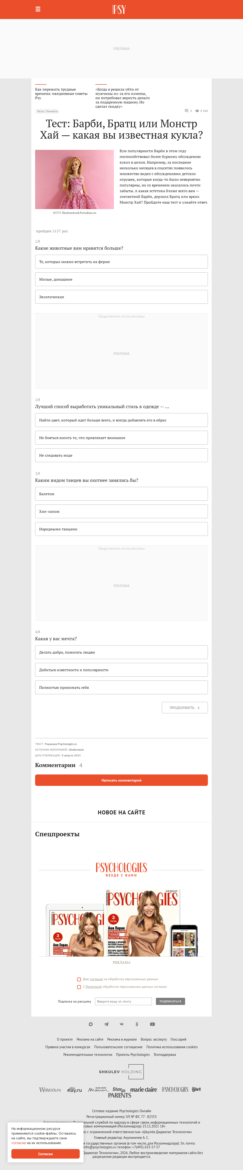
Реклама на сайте (90, 1039)
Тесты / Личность (47, 111)
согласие (96, 979)
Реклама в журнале (122, 1039)
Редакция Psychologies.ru (61, 744)
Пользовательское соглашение (118, 1047)
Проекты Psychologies (133, 1054)
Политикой (93, 986)
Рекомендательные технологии (87, 1054)
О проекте (65, 1039)
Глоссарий (178, 1039)
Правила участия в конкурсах (67, 1047)
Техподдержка (165, 1054)
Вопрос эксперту (154, 1039)
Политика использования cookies (172, 1047)
